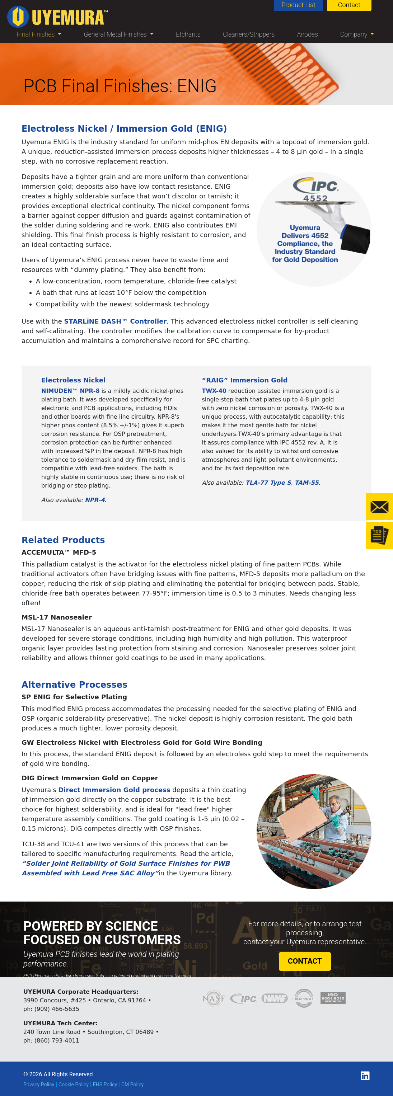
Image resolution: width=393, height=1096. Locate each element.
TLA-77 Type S (268, 482)
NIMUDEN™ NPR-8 (70, 390)
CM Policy (132, 1084)
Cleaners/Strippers (249, 34)
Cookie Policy (74, 1084)
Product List (298, 5)
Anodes (307, 34)
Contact (349, 5)
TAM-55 (307, 482)
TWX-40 (214, 390)
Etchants (188, 34)
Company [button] (354, 34)
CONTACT (305, 961)
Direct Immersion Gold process (114, 790)
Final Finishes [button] (36, 34)
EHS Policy (105, 1084)
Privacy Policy (38, 1084)
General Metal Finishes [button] (116, 34)
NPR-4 (94, 500)
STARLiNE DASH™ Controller (115, 321)
